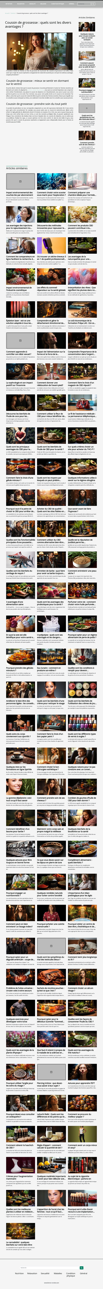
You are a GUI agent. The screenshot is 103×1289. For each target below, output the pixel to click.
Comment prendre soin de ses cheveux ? (87, 144)
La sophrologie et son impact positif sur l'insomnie (19, 383)
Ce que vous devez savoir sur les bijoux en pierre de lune (50, 861)
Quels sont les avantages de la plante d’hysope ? (20, 1051)
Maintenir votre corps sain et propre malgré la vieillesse (50, 830)
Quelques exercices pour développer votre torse (17, 1020)
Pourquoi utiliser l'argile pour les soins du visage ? (19, 1084)
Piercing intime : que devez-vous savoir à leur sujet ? (49, 1084)
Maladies (43, 4)
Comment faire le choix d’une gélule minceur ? (19, 479)
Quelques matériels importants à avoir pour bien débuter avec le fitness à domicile (51, 1179)
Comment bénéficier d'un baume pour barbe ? (17, 830)
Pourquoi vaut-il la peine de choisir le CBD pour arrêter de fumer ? (19, 511)
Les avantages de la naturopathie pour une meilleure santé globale (78, 259)
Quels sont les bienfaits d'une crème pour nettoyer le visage (51, 702)
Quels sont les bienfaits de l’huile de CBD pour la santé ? (50, 448)
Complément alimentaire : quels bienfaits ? (80, 861)
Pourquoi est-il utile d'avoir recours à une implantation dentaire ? (80, 1212)
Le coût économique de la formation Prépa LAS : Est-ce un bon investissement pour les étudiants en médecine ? (82, 324)
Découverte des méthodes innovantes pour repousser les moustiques (51, 228)
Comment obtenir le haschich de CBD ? (19, 1146)
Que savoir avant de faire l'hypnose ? (79, 510)
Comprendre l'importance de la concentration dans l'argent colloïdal (82, 354)
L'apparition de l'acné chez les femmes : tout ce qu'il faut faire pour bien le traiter (50, 1212)
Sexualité (32, 4)
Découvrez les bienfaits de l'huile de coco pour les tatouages (18, 416)
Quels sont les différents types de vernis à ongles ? (82, 735)
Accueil (7, 13)
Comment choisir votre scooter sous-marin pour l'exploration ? (51, 193)
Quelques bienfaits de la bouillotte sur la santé (79, 830)
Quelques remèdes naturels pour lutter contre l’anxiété (49, 894)
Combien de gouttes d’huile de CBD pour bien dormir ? (82, 799)
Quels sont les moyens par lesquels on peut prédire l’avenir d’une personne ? (49, 480)
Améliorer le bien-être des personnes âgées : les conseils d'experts (19, 703)
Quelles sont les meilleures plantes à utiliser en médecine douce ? (20, 1212)
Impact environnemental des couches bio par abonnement (19, 193)
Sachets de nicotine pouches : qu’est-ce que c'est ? (50, 989)
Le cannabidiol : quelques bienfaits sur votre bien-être (19, 1243)
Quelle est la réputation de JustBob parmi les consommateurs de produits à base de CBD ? (82, 543)
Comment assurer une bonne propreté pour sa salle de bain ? (87, 65)
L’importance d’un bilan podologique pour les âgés (80, 894)
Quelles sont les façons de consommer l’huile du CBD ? (81, 1020)
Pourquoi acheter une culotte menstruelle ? (50, 925)
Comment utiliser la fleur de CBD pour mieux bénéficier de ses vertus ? (50, 416)
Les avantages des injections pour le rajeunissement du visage (19, 228)
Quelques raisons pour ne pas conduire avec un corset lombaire (87, 37)
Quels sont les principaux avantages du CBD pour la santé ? (18, 449)
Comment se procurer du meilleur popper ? (79, 1115)
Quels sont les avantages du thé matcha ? (81, 1051)
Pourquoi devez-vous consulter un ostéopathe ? (20, 1115)
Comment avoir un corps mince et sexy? (82, 1146)
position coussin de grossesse (35, 90)
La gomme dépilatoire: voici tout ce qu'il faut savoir (18, 799)
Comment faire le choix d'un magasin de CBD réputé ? (81, 383)
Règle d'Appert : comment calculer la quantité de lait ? (49, 1146)
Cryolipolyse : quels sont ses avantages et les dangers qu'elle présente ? (50, 637)
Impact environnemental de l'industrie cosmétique (19, 288)
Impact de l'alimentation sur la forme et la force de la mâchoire (51, 354)
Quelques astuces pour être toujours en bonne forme (19, 861)
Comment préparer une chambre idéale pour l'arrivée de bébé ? (81, 195)
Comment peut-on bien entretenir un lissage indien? (19, 925)
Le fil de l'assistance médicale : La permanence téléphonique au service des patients (82, 416)
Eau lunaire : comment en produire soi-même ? (49, 669)
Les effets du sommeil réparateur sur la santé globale (51, 288)
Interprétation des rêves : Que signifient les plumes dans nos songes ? (82, 290)
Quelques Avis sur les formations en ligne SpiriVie (19, 768)
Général (71, 4)
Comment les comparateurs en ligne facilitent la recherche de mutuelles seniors (20, 259)
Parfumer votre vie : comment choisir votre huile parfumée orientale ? (82, 604)
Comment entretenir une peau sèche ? (82, 572)
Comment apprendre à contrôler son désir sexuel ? (18, 352)
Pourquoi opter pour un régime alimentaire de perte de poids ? (82, 636)
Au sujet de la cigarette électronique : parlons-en (79, 1177)
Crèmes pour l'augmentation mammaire (19, 1177)
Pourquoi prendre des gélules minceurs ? (19, 669)
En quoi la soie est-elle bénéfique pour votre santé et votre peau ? (20, 637)
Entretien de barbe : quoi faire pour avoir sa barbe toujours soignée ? (51, 573)
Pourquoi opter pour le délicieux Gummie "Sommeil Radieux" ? (50, 1021)
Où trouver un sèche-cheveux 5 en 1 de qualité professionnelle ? (51, 259)
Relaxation (20, 4)
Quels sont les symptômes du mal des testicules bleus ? (87, 117)
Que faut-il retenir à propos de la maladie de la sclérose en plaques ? (51, 1052)
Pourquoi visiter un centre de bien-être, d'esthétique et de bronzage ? (81, 926)
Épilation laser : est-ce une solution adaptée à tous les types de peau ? (18, 323)
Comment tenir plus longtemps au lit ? (82, 958)
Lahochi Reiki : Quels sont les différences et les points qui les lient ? (51, 1117)
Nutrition (9, 4)
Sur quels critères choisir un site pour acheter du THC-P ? (81, 448)
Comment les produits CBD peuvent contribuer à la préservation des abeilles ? (80, 228)
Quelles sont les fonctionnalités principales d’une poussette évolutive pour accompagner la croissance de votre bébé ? (20, 543)
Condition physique (57, 4)
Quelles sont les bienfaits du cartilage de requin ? (19, 572)
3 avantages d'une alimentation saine (14, 603)
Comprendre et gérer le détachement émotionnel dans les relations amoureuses (51, 323)
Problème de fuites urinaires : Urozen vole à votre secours (19, 989)
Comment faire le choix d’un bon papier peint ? (50, 735)
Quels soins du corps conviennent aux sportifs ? (18, 735)
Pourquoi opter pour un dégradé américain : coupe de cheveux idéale (19, 959)
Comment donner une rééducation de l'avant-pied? (50, 383)
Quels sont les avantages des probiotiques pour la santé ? (50, 603)
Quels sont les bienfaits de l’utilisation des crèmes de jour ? (82, 703)
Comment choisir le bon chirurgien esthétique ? (48, 768)
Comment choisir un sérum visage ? (80, 989)
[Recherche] (84, 4)
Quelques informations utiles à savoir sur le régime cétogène (82, 479)
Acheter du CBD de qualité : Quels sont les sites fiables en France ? (50, 511)
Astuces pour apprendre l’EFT (81, 1083)
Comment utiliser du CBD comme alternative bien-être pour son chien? (50, 542)
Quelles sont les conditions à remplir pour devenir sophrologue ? (81, 670)
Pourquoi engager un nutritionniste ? (87, 91)
